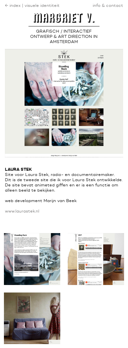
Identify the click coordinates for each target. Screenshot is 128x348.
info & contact (108, 6)
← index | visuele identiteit (32, 6)
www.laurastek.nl (22, 211)
